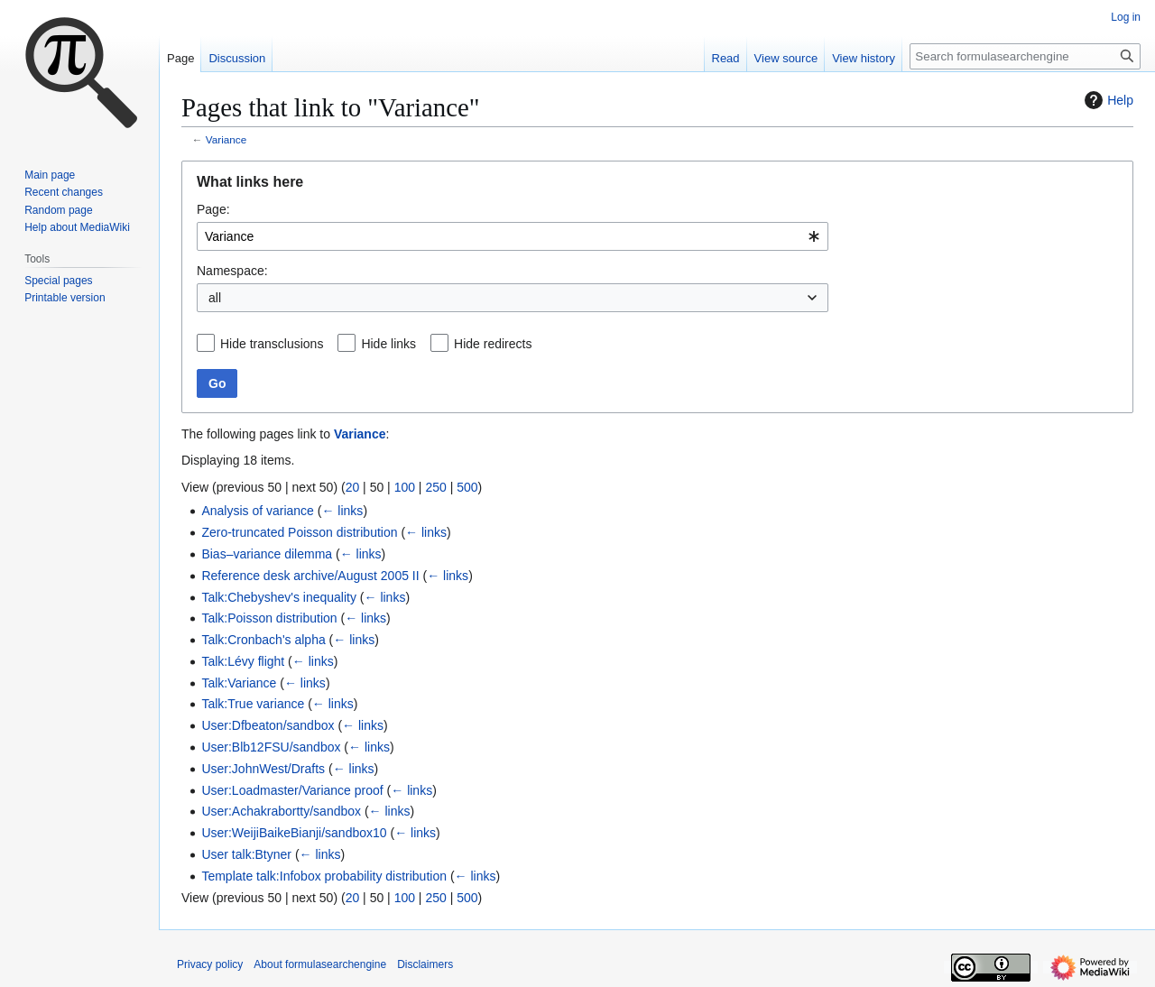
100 (404, 487)
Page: (213, 209)
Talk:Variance (238, 683)
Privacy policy (210, 964)
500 (467, 487)
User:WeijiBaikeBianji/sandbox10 (293, 833)
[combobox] (512, 236)
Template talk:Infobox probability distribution (324, 876)
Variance (226, 139)
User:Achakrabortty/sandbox (281, 811)
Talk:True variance (252, 703)
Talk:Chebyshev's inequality (278, 597)
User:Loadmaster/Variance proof (292, 790)
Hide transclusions (271, 344)
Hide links (388, 344)
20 (353, 487)
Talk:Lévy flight (242, 661)
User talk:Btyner (246, 854)
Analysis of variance (257, 510)
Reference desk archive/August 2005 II (310, 575)
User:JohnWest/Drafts (263, 768)
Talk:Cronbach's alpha (263, 639)
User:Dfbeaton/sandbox (267, 725)
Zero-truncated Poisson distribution (299, 532)
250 (435, 487)
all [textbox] (214, 298)
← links (342, 510)
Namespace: (232, 270)
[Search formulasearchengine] (1025, 56)
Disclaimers (425, 964)
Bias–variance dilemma (266, 554)
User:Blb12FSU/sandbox (270, 747)
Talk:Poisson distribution (269, 618)
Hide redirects (492, 344)
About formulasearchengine (320, 964)
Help (1106, 100)
